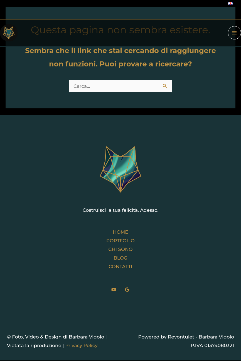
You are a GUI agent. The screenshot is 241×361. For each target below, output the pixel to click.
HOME (120, 232)
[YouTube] (113, 290)
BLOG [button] (120, 258)
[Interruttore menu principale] (234, 33)
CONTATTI (120, 267)
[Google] (127, 290)
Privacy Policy (81, 346)
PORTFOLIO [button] (120, 240)
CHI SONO (120, 249)
